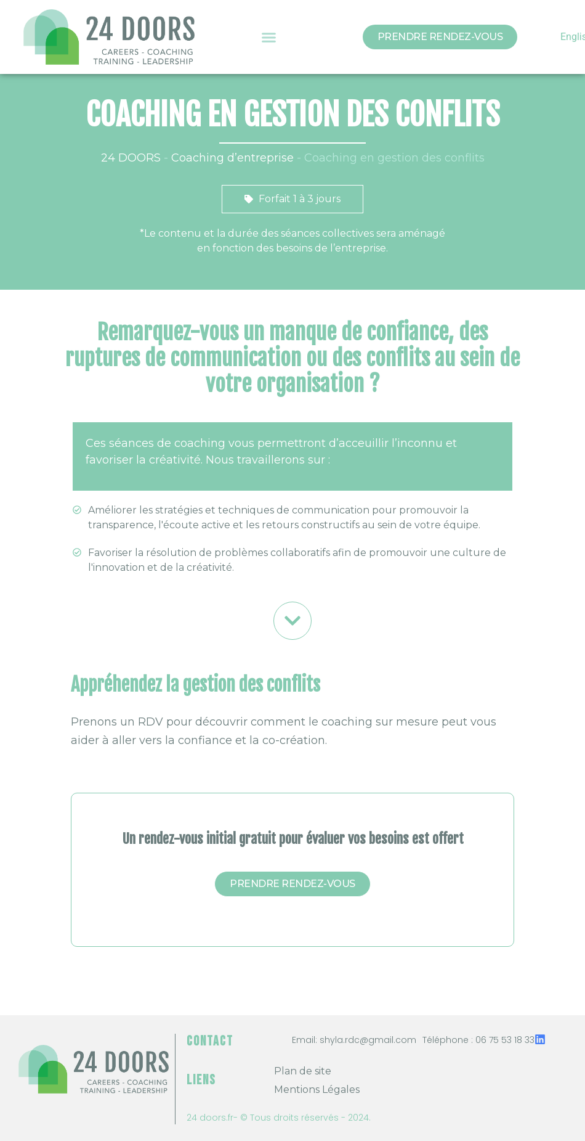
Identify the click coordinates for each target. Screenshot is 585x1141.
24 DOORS (131, 158)
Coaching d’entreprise (232, 158)
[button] (269, 37)
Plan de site (302, 1071)
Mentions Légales (317, 1089)
